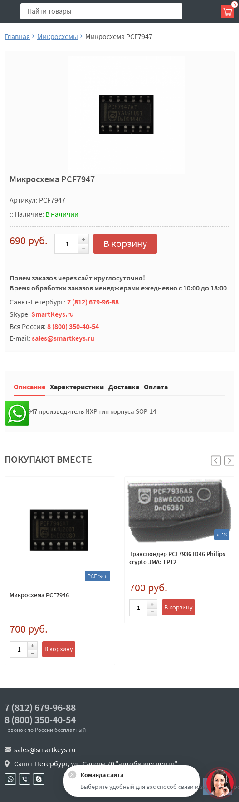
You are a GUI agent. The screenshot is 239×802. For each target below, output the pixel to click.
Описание (29, 386)
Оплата (156, 386)
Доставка (123, 386)
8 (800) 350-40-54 (73, 326)
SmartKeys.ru (52, 314)
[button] (229, 460)
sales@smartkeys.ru (63, 338)
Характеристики (77, 386)
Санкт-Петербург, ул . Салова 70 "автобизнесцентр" (96, 763)
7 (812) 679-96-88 (93, 301)
